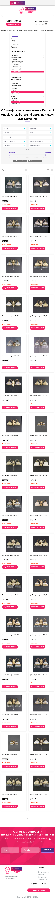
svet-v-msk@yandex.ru (41, 21)
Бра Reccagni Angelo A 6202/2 (10, 276)
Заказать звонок (13, 24)
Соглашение (42, 880)
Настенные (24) (16, 64)
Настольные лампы (17, 43)
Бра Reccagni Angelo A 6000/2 (10, 196)
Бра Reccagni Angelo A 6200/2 (10, 236)
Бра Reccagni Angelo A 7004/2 (10, 475)
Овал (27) (14, 90)
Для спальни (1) (16, 103)
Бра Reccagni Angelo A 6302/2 (38, 714)
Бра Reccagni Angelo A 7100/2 (10, 754)
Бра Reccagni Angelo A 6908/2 (38, 555)
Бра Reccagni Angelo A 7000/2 (38, 435)
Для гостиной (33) (16, 101)
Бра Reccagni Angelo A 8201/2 (10, 674)
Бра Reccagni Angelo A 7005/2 (38, 475)
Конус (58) (14, 87)
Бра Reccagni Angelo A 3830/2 (10, 356)
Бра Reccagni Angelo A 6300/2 (10, 515)
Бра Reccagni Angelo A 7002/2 (10, 316)
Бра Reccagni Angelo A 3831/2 (38, 356)
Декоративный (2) (16, 85)
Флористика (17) (16, 93)
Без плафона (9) (16, 83)
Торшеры (14, 47)
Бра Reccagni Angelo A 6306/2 (38, 276)
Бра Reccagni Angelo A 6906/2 (10, 595)
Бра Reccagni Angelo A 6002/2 (38, 196)
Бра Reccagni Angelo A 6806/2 (10, 555)
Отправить (47, 850)
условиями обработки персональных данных (39, 857)
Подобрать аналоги (10, 208)
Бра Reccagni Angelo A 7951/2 (10, 635)
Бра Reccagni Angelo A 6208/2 (38, 395)
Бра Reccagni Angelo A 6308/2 (10, 435)
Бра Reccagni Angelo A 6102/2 (10, 395)
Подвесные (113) (16, 66)
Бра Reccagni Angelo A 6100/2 (38, 236)
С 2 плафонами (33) (17, 71)
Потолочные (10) (16, 68)
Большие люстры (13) (17, 61)
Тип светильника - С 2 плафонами (15, 30)
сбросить (14, 59)
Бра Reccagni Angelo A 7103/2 (38, 794)
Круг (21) (14, 88)
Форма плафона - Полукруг (32, 30)
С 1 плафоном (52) (16, 69)
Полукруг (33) (15, 92)
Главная (3, 30)
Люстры (41, 875)
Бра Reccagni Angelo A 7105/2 (38, 515)
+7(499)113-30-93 (13, 21)
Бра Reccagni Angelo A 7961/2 (38, 635)
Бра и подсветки (44, 872)
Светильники (42, 877)
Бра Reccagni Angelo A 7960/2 (38, 595)
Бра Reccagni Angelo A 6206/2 (10, 714)
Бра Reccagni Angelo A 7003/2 (10, 794)
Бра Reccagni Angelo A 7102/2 (38, 754)
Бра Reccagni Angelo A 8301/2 (38, 674)
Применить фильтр (21, 160)
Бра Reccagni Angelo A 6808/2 (38, 316)
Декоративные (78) (17, 62)
